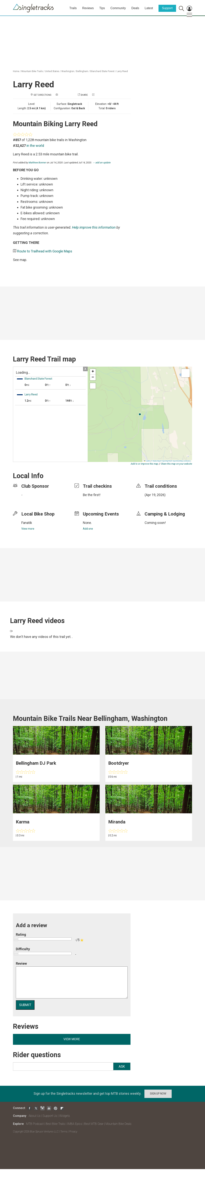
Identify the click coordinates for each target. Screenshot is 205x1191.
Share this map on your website (176, 464)
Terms (63, 1131)
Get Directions (42, 95)
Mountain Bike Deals (118, 1124)
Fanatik (26, 523)
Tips (102, 8)
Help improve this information (94, 227)
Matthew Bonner (37, 162)
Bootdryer (118, 763)
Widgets (64, 1116)
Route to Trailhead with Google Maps (44, 251)
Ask (122, 1066)
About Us (35, 1116)
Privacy (73, 1131)
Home (16, 71)
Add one (88, 528)
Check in (100, 95)
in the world (35, 146)
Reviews (88, 8)
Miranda (116, 822)
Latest (149, 8)
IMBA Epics (74, 1124)
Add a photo (65, 95)
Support (167, 8)
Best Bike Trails (55, 1124)
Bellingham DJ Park (36, 763)
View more (27, 528)
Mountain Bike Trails (32, 71)
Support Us (50, 1116)
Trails (73, 8)
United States (52, 71)
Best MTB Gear (93, 1124)
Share (84, 95)
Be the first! (91, 495)
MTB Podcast (35, 1124)
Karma (22, 822)
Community (118, 8)
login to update (154, 500)
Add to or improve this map (144, 464)
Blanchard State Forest (102, 71)
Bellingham (82, 71)
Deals (135, 8)
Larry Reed (122, 71)
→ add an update (101, 162)
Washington (67, 71)
